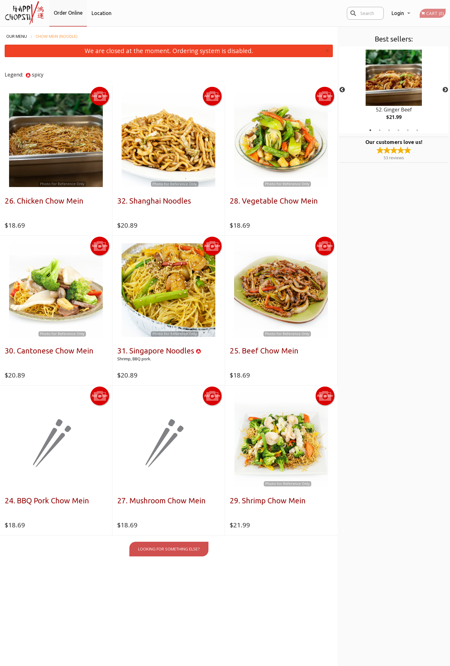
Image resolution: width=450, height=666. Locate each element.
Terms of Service (235, 661)
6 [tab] (417, 130)
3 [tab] (389, 130)
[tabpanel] (394, 90)
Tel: (324, 600)
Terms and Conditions (276, 592)
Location (102, 13)
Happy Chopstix (95, 577)
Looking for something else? (169, 549)
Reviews (263, 585)
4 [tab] (398, 130)
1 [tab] (370, 130)
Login (398, 13)
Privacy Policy (268, 600)
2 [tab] (380, 130)
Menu (209, 585)
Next (445, 90)
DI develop (235, 644)
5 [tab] (408, 130)
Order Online (68, 13)
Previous (342, 90)
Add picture (100, 96)
